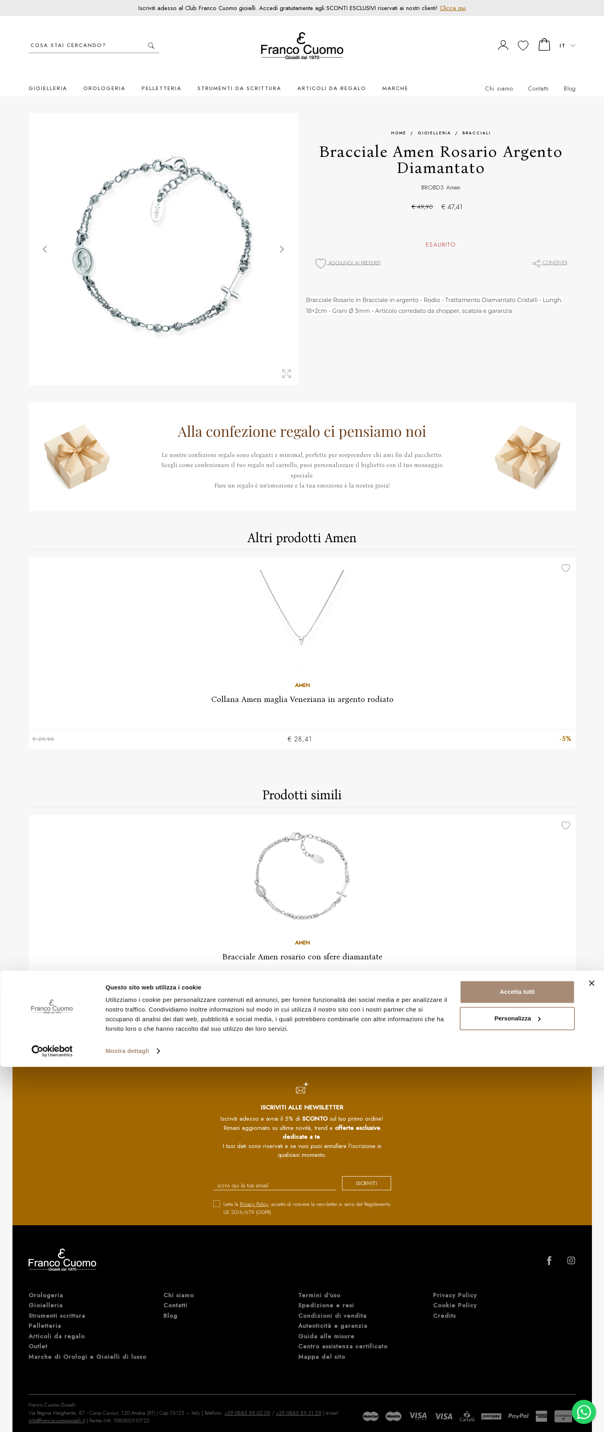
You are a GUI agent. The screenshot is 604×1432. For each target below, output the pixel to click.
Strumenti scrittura (57, 1305)
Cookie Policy (455, 1294)
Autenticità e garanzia (332, 1315)
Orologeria (104, 76)
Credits (444, 1305)
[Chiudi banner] (591, 1348)
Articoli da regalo (331, 76)
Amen (453, 175)
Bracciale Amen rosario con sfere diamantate (302, 945)
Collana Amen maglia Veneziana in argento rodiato (302, 687)
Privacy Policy (254, 1193)
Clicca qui (453, 8)
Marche (395, 76)
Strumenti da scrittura (239, 76)
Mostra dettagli (127, 1416)
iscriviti (359, 1173)
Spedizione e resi (326, 1294)
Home (398, 121)
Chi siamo (499, 76)
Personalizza (518, 1383)
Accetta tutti (517, 1357)
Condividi (549, 250)
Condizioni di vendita (332, 1305)
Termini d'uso (319, 1284)
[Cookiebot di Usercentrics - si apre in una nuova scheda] (52, 1416)
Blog (570, 76)
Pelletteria (161, 76)
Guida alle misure (326, 1325)
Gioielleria (48, 76)
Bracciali (476, 121)
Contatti (538, 76)
